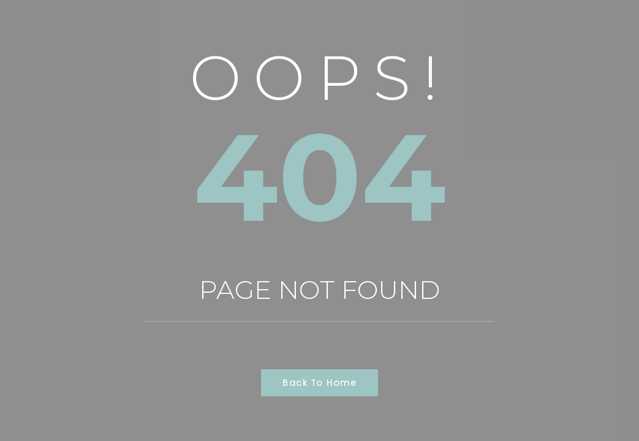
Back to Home (319, 383)
